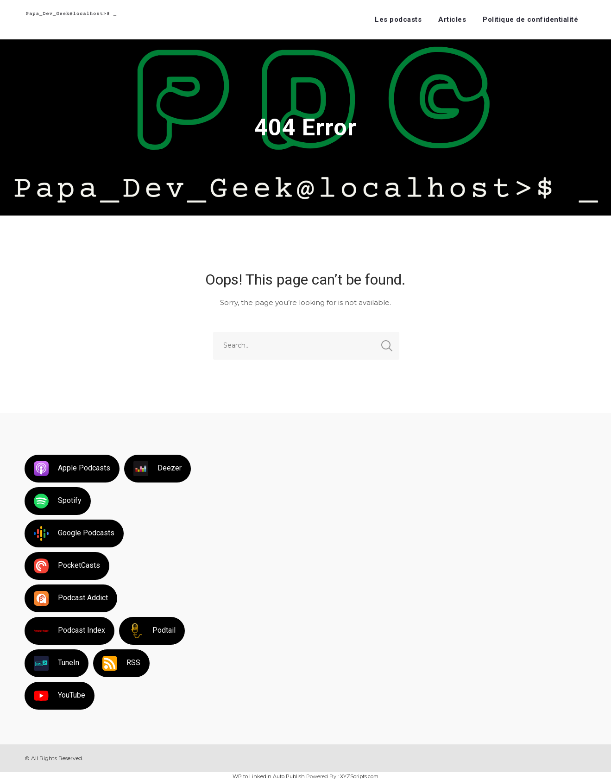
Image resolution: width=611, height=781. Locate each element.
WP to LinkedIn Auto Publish (269, 776)
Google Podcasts (74, 533)
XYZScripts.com (359, 776)
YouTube (59, 695)
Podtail (152, 630)
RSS (121, 663)
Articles (452, 19)
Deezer (157, 468)
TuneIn (56, 663)
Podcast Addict (71, 598)
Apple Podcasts (72, 468)
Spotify (58, 501)
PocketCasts (67, 566)
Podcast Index (69, 630)
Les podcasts (398, 19)
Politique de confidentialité (530, 19)
